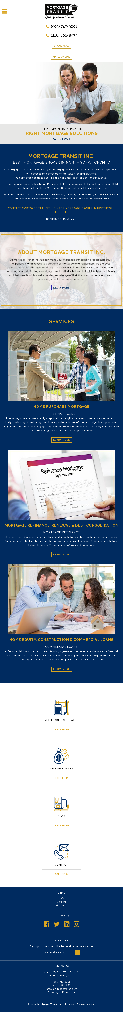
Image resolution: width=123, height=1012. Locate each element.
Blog (61, 816)
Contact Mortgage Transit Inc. (32, 208)
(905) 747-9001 (64, 26)
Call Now (61, 874)
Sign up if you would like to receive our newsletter (61, 946)
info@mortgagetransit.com (61, 989)
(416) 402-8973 (64, 35)
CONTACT (61, 864)
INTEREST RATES (61, 768)
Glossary (61, 905)
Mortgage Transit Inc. (50, 1004)
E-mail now (61, 46)
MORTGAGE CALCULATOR (61, 720)
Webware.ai (88, 1004)
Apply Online (61, 57)
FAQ (61, 898)
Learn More (61, 440)
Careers (61, 902)
